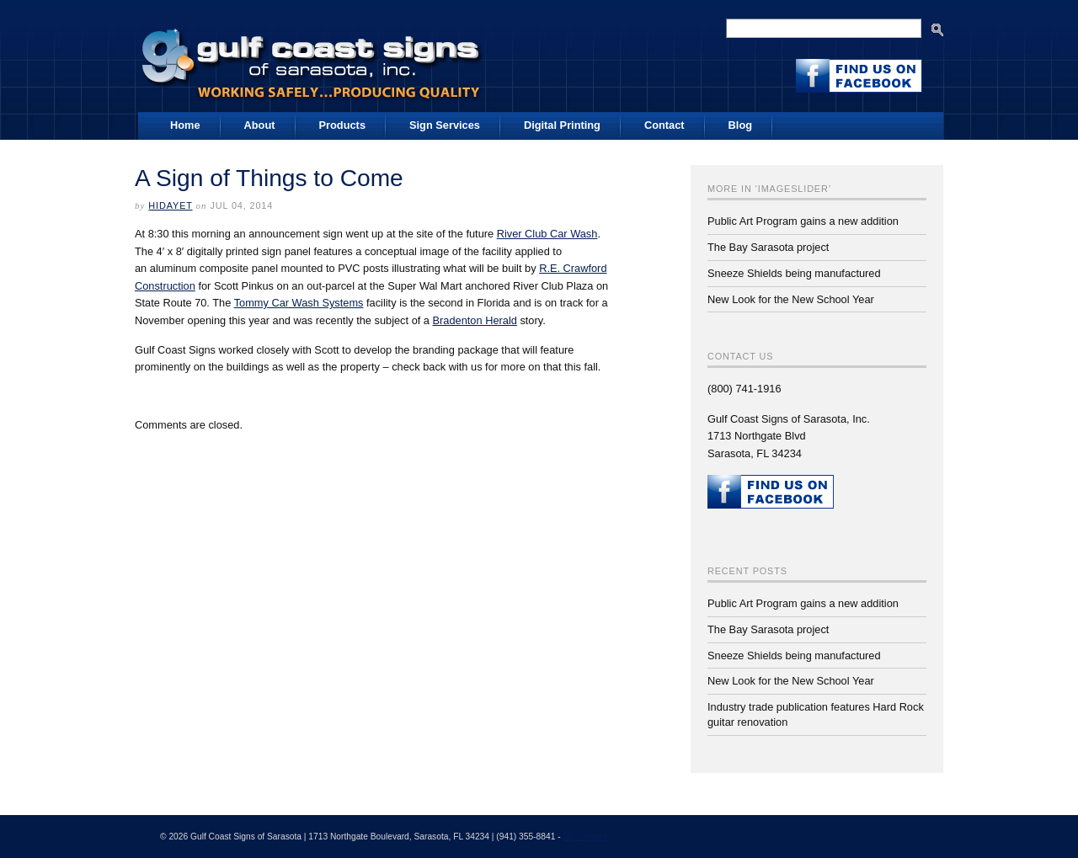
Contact (664, 125)
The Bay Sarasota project (768, 247)
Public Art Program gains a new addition (803, 221)
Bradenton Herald (475, 320)
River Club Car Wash (547, 233)
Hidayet (170, 205)
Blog (740, 125)
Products (342, 125)
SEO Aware (585, 836)
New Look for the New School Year (790, 299)
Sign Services (444, 125)
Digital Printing (562, 125)
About (259, 125)
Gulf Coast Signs (313, 58)
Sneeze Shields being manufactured (794, 273)
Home (185, 125)
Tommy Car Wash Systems (299, 302)
